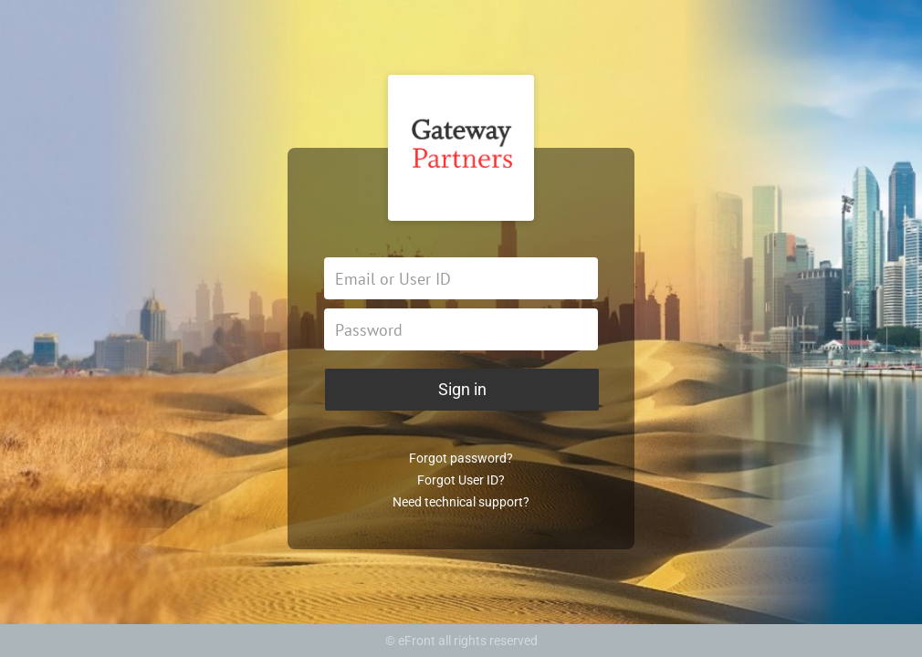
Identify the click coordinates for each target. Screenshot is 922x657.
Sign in (462, 389)
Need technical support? (461, 502)
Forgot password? (461, 458)
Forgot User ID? (461, 480)
